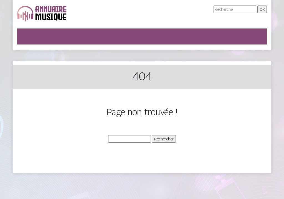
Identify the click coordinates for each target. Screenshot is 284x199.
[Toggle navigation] (25, 36)
